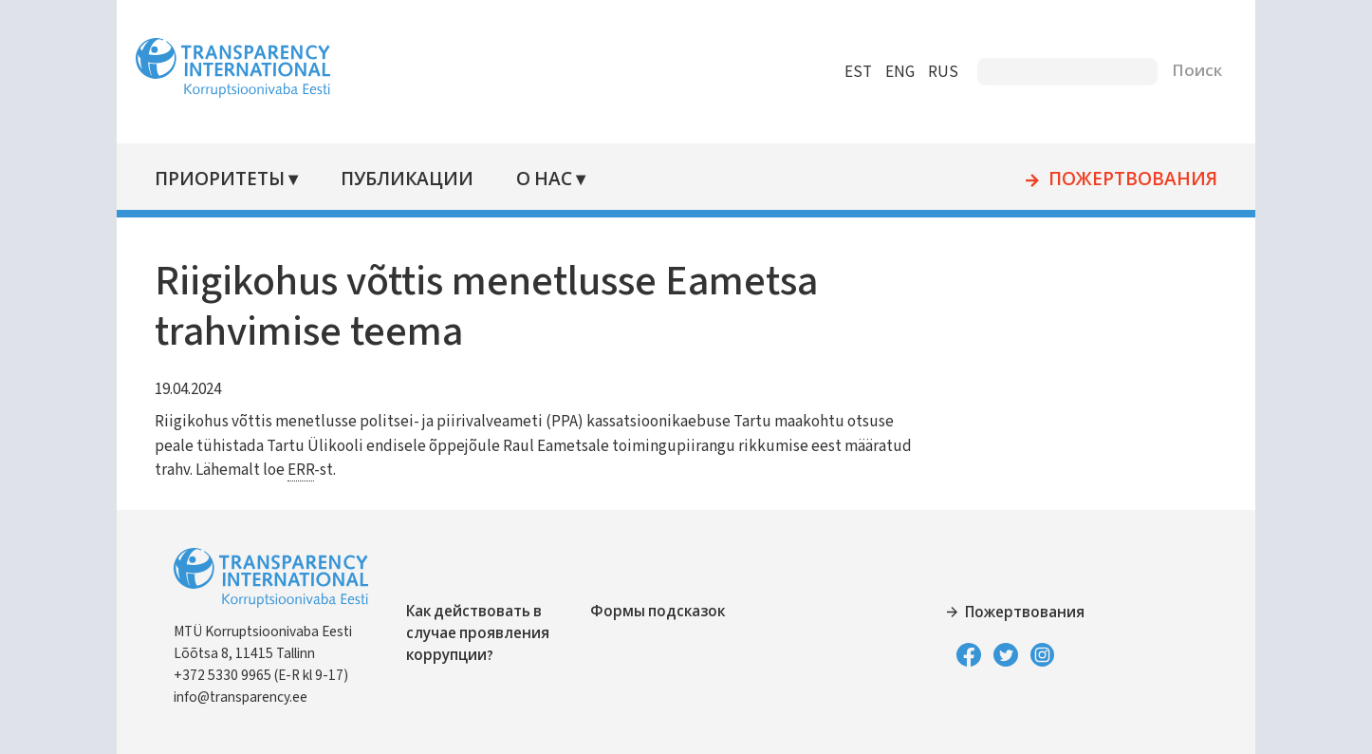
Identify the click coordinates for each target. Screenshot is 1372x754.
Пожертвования (1132, 180)
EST (858, 72)
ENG (900, 72)
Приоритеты (220, 180)
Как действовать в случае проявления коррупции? (477, 633)
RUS (943, 72)
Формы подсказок (657, 611)
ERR (300, 470)
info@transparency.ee (240, 697)
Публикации (407, 180)
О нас (544, 180)
